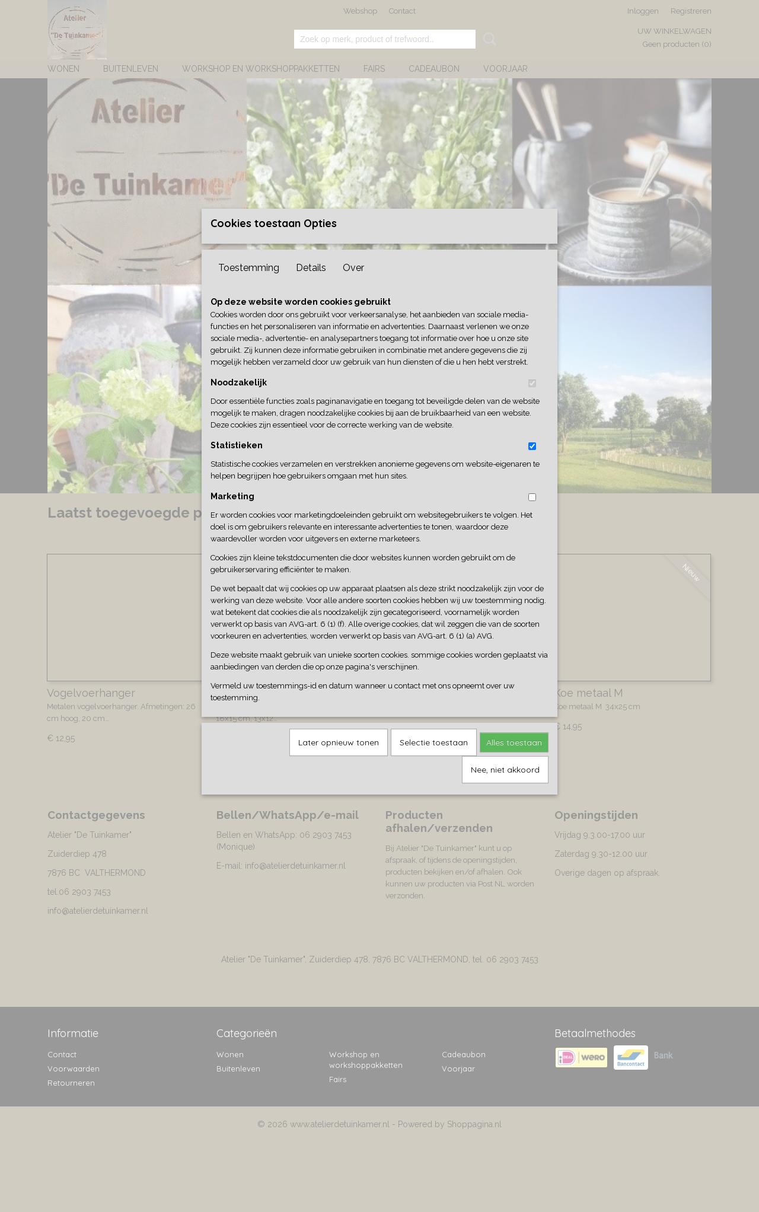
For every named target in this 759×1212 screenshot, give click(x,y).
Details (311, 287)
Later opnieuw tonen (338, 762)
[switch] (532, 403)
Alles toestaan (514, 762)
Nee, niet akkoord (505, 789)
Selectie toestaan (434, 762)
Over (353, 287)
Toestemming (248, 287)
